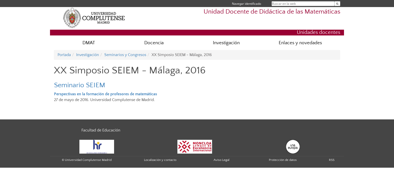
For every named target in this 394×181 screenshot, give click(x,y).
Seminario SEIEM (79, 85)
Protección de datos (283, 160)
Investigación (226, 43)
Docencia (154, 43)
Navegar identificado (246, 4)
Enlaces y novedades (300, 43)
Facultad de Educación (100, 130)
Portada (64, 55)
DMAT (88, 43)
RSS (331, 160)
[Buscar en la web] (337, 3)
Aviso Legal (221, 160)
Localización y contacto (160, 160)
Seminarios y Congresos (125, 55)
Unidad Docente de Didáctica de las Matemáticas (272, 11)
